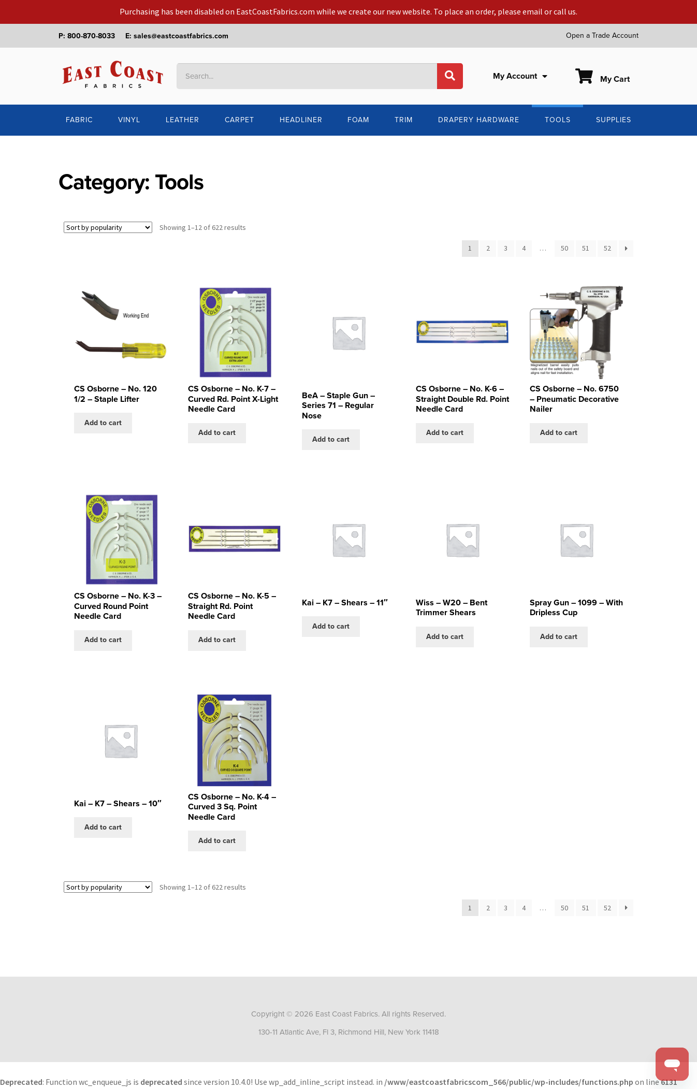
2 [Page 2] (488, 248)
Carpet (239, 119)
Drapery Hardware (478, 119)
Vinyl (129, 119)
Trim (404, 119)
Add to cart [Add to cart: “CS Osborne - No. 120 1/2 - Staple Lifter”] (103, 422)
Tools (558, 119)
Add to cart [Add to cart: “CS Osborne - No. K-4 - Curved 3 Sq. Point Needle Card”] (217, 840)
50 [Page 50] (564, 248)
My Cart (602, 79)
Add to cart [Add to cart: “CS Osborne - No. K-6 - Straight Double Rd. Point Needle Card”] (444, 432)
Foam (358, 119)
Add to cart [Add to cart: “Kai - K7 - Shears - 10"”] (103, 827)
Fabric (79, 119)
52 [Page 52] (607, 248)
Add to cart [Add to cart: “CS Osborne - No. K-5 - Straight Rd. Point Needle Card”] (217, 639)
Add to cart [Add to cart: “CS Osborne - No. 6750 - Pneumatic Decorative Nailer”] (558, 432)
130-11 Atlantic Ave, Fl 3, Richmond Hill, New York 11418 (348, 1032)
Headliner (301, 119)
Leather (182, 119)
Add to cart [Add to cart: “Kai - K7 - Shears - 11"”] (331, 626)
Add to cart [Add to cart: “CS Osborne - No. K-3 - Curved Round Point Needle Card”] (103, 639)
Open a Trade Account (602, 35)
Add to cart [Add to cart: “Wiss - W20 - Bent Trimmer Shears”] (444, 636)
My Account (520, 76)
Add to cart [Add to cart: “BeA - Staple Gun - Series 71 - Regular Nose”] (331, 439)
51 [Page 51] (585, 248)
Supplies (613, 119)
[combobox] (307, 76)
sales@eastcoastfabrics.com (181, 36)
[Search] (450, 76)
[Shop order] (108, 227)
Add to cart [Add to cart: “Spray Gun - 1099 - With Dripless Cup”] (558, 636)
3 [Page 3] (505, 248)
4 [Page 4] (524, 248)
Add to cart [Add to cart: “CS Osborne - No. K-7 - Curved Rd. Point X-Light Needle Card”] (217, 432)
